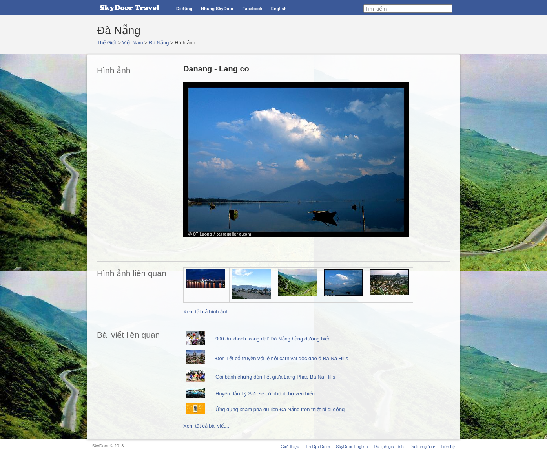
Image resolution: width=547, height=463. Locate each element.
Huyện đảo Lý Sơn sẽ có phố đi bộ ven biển (265, 394)
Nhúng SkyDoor (217, 8)
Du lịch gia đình (388, 446)
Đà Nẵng (159, 43)
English (279, 8)
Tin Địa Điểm (317, 446)
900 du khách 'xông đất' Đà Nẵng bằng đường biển (273, 339)
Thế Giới (107, 43)
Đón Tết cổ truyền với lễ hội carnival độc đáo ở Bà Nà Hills (281, 358)
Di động (184, 8)
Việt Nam (132, 43)
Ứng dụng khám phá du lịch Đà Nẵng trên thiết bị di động (280, 409)
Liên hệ (448, 446)
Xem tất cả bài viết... (206, 426)
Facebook (252, 8)
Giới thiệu (290, 446)
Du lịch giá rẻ (422, 446)
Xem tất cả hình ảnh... (208, 312)
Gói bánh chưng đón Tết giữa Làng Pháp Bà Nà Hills (275, 377)
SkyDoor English (352, 446)
